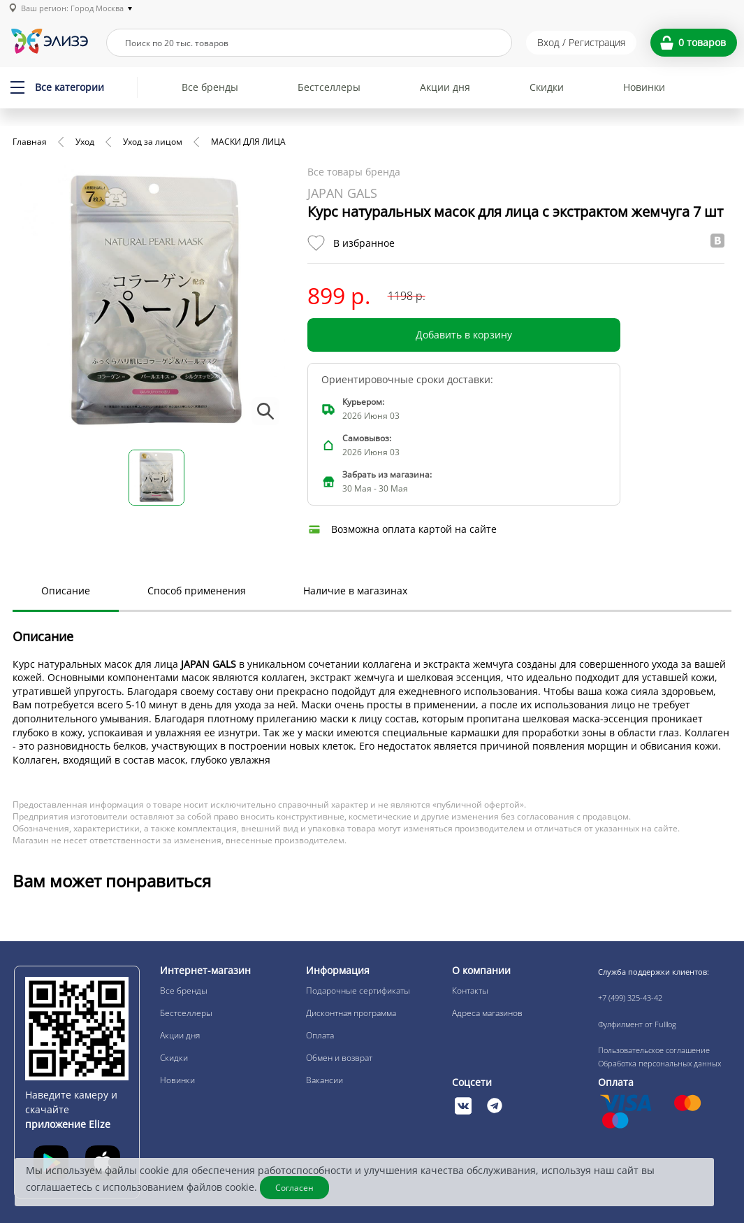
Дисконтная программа (351, 1013)
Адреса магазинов (487, 1013)
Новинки (644, 87)
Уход (84, 142)
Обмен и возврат (339, 1058)
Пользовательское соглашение (654, 1050)
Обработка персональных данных (659, 1063)
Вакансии (324, 1080)
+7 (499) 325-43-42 (630, 997)
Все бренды (210, 87)
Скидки (547, 87)
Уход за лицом (152, 142)
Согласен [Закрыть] (294, 1188)
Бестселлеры (329, 87)
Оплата (320, 1035)
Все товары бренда (353, 171)
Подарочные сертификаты (358, 990)
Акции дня (445, 87)
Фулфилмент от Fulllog (637, 1024)
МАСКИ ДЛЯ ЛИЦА (248, 142)
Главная (30, 142)
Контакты (470, 990)
